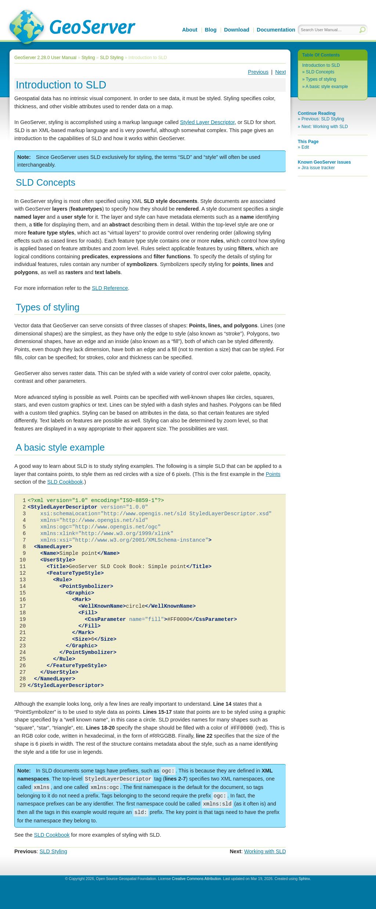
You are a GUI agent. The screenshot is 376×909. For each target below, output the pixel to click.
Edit (305, 147)
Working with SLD (265, 851)
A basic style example (327, 86)
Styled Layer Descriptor (207, 122)
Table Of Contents (321, 55)
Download (236, 30)
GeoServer (71, 27)
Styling (88, 57)
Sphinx (304, 879)
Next (280, 72)
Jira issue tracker (318, 167)
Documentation (276, 30)
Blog (211, 30)
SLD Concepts (320, 71)
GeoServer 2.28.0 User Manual (45, 57)
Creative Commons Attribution (196, 879)
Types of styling (321, 79)
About (190, 30)
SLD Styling (111, 57)
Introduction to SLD (321, 65)
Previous (258, 72)
